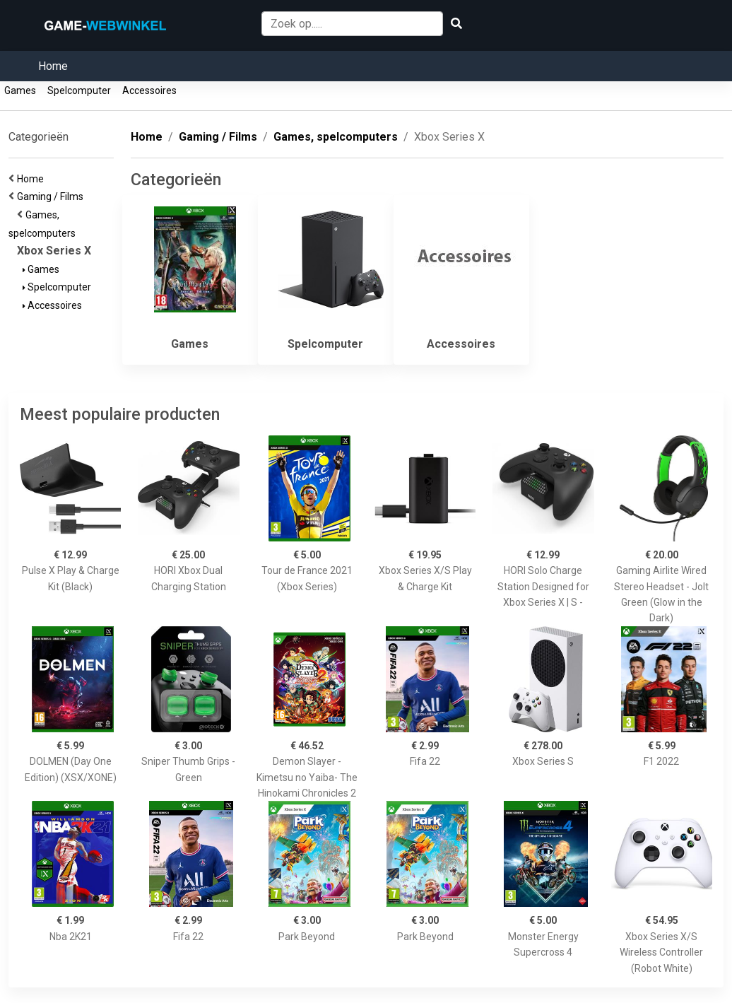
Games (20, 90)
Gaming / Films (52, 196)
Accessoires (149, 90)
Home (53, 66)
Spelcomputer (79, 90)
